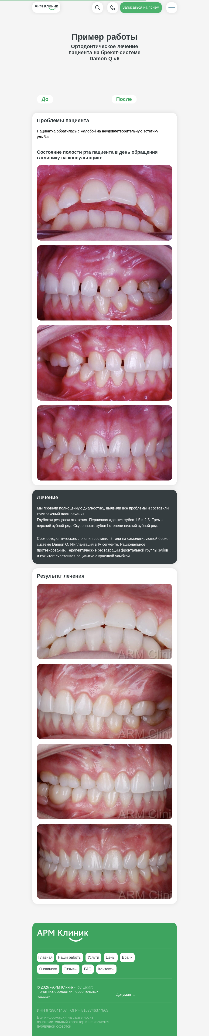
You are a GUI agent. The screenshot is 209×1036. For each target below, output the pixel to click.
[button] (141, 7)
